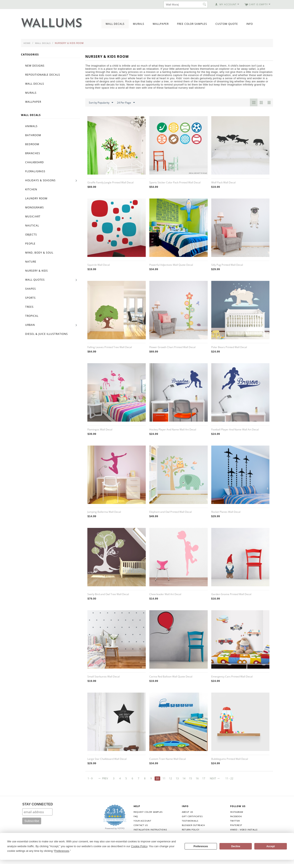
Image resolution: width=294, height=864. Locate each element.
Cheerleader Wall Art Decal (165, 594)
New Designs (35, 65)
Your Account (142, 820)
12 (170, 778)
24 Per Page (126, 103)
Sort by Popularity (101, 103)
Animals (31, 126)
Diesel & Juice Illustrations (46, 334)
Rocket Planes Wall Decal (225, 512)
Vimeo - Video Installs (243, 829)
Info (249, 24)
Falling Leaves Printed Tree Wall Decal (109, 347)
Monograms (34, 207)
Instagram (236, 811)
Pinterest (236, 825)
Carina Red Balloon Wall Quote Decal (170, 676)
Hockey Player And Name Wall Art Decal (172, 429)
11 (164, 778)
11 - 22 (230, 778)
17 (203, 778)
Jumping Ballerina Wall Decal (104, 512)
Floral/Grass (35, 171)
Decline (235, 846)
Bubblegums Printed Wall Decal (229, 759)
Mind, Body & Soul (39, 252)
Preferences (201, 846)
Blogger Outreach (193, 825)
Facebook (236, 816)
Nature (30, 261)
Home (27, 43)
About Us (187, 811)
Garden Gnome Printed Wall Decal (231, 594)
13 (177, 778)
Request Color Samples (148, 811)
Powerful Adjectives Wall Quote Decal (171, 265)
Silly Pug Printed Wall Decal (227, 265)
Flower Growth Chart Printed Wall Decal (172, 347)
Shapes (30, 289)
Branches (32, 153)
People (30, 243)
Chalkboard (34, 162)
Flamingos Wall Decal (99, 429)
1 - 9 (90, 778)
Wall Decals (115, 24)
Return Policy (191, 829)
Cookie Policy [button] (139, 846)
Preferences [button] (61, 850)
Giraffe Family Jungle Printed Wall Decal (110, 182)
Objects (31, 234)
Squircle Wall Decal (98, 265)
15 (190, 778)
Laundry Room (36, 198)
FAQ (136, 816)
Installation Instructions (150, 829)
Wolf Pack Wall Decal (223, 182)
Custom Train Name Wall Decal (167, 759)
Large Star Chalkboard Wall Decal (107, 759)
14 (183, 778)
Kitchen (31, 189)
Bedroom (32, 144)
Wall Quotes (35, 279)
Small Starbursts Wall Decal (103, 676)
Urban (30, 325)
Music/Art (33, 216)
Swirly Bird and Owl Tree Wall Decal (108, 594)
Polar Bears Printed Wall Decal (229, 347)
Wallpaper (161, 24)
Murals (138, 24)
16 (197, 778)
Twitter (235, 820)
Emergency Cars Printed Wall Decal (232, 676)
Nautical (32, 225)
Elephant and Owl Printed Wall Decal (170, 512)
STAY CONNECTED (37, 804)
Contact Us (141, 825)
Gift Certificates (192, 816)
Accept (270, 846)
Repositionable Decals (42, 74)
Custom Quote (226, 24)
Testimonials (190, 820)
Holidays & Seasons (40, 180)
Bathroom (33, 135)
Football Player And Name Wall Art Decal (235, 429)
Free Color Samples (192, 24)
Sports (30, 298)
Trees (29, 307)
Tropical (31, 316)
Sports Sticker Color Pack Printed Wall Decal (175, 182)
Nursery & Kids (36, 270)
